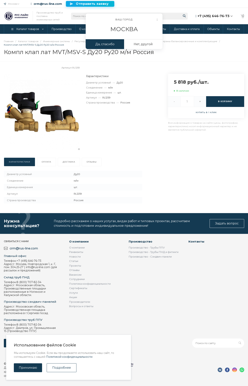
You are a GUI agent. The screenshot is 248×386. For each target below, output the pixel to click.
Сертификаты (78, 288)
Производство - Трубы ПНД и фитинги (153, 251)
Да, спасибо (104, 44)
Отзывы (74, 270)
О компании (79, 241)
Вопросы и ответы (81, 306)
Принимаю (28, 367)
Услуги (73, 292)
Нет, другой (143, 44)
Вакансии (75, 274)
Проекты (75, 265)
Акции (73, 297)
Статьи (73, 261)
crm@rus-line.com (48, 4)
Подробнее (61, 367)
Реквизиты (76, 251)
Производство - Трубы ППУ (147, 247)
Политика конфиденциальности (90, 283)
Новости (75, 256)
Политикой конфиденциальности (69, 356)
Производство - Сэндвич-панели (150, 256)
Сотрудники (77, 279)
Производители (79, 301)
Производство (140, 241)
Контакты (196, 241)
